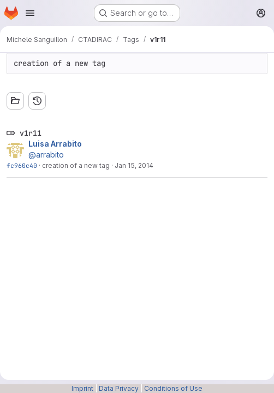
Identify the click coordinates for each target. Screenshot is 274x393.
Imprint (82, 388)
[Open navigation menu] (30, 13)
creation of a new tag (76, 165)
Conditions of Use (173, 388)
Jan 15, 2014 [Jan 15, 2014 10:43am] (134, 165)
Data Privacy (119, 388)
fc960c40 (22, 165)
